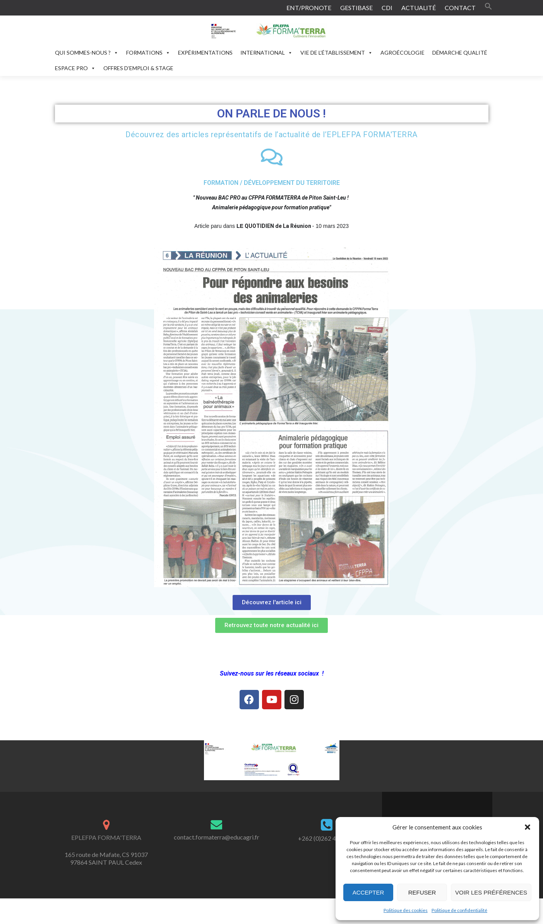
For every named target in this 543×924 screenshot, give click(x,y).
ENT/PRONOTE (308, 7)
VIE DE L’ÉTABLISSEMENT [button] (336, 52)
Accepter (368, 892)
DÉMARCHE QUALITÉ (459, 52)
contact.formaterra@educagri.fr (216, 837)
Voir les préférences (491, 892)
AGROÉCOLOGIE (402, 52)
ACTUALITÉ (418, 7)
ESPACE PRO (75, 68)
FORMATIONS (148, 52)
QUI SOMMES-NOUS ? (86, 52)
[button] (527, 827)
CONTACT (460, 7)
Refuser (422, 892)
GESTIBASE (356, 7)
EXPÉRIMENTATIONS (205, 52)
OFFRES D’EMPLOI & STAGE (138, 68)
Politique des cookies (406, 910)
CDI (387, 7)
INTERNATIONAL (266, 52)
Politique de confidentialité (459, 910)
